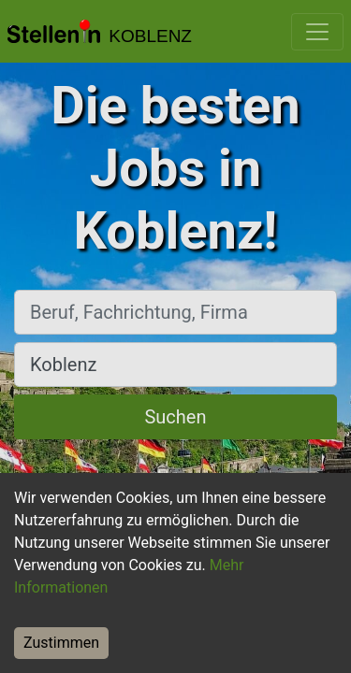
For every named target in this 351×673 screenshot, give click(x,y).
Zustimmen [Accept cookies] (61, 643)
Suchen (175, 417)
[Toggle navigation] (317, 31)
